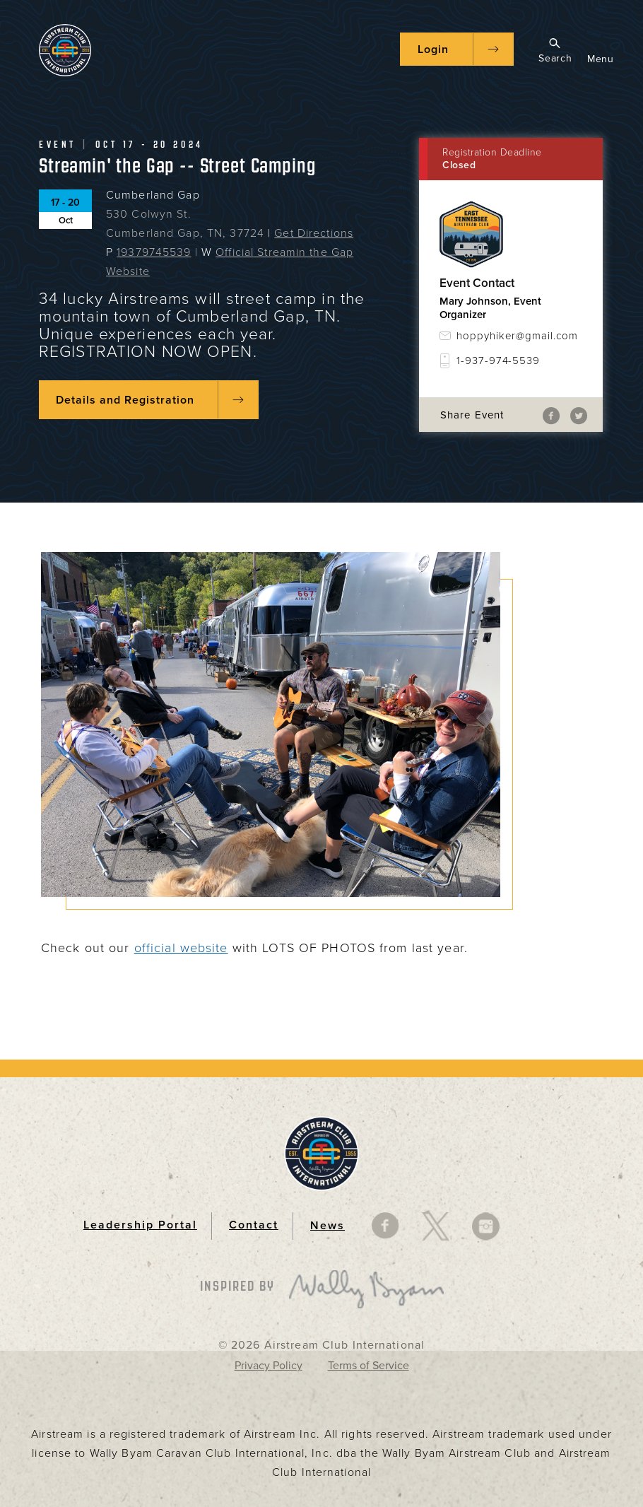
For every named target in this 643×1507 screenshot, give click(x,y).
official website (181, 948)
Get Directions (313, 233)
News (327, 1226)
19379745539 (154, 252)
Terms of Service (368, 1366)
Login (433, 49)
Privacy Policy (268, 1366)
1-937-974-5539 (498, 360)
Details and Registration (125, 400)
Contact (253, 1225)
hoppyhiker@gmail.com (517, 335)
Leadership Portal (140, 1225)
